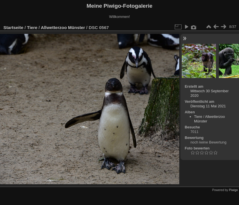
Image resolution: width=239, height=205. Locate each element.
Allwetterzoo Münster (63, 27)
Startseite (13, 27)
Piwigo (233, 190)
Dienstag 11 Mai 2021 (208, 106)
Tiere (32, 27)
